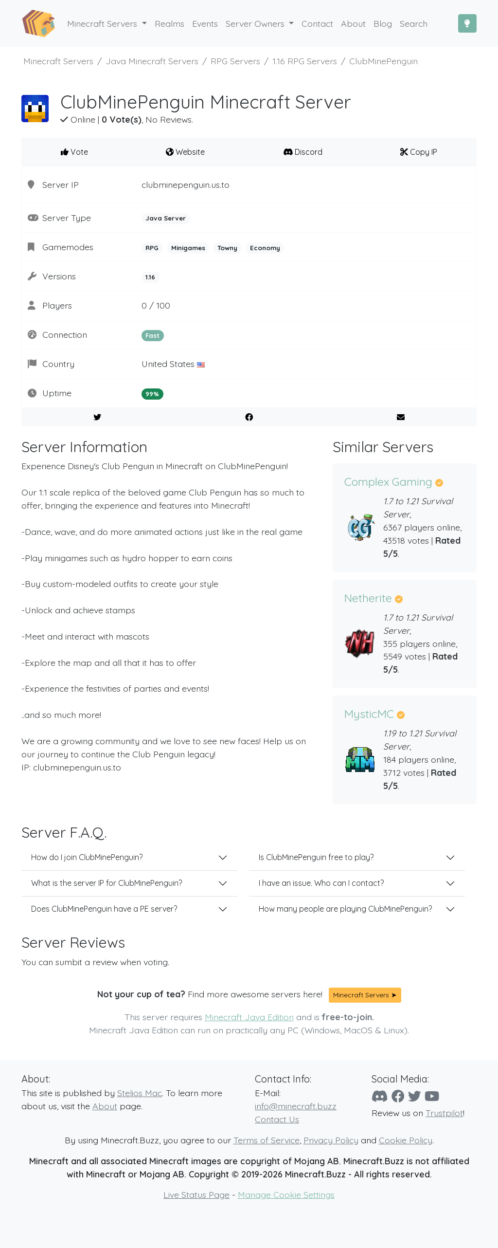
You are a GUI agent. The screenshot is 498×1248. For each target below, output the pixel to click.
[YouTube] (432, 1096)
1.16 (150, 277)
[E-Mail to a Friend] (400, 417)
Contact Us (277, 1119)
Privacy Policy (330, 1140)
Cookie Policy (405, 1140)
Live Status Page (196, 1194)
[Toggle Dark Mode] (467, 23)
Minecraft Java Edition (249, 1016)
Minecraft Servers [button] (103, 23)
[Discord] (380, 1096)
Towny (227, 248)
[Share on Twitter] (97, 417)
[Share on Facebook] (249, 417)
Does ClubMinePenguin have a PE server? (104, 909)
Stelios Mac (139, 1092)
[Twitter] (414, 1096)
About (104, 1106)
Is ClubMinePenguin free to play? (316, 857)
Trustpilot (444, 1112)
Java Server (165, 218)
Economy (265, 248)
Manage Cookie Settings (286, 1194)
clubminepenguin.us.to (186, 184)
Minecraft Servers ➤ (365, 995)
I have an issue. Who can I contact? (321, 883)
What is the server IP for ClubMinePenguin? (106, 883)
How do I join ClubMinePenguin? (86, 857)
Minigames (188, 248)
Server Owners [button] (256, 23)
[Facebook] (398, 1096)
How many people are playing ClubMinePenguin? (345, 909)
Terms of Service (266, 1140)
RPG (152, 248)
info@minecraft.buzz (296, 1106)
